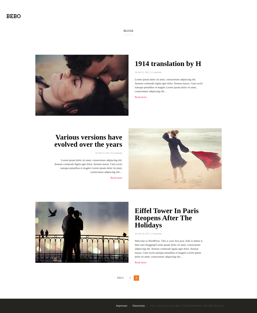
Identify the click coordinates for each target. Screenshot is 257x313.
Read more (140, 97)
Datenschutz (139, 305)
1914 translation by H (168, 63)
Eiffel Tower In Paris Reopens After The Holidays (167, 218)
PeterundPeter (195, 305)
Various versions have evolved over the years (88, 141)
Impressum (121, 305)
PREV (120, 278)
